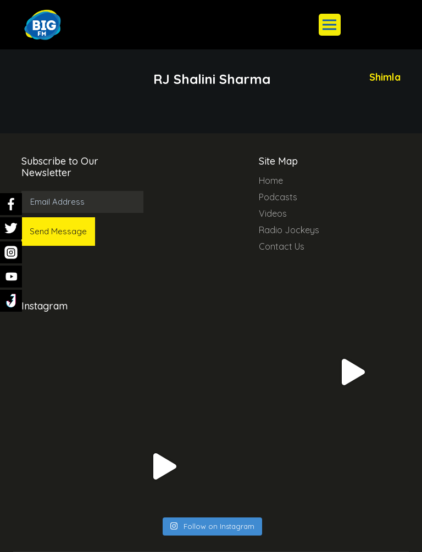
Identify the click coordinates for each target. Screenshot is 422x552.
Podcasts (278, 196)
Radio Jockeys (289, 229)
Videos (273, 213)
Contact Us (281, 246)
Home (271, 180)
